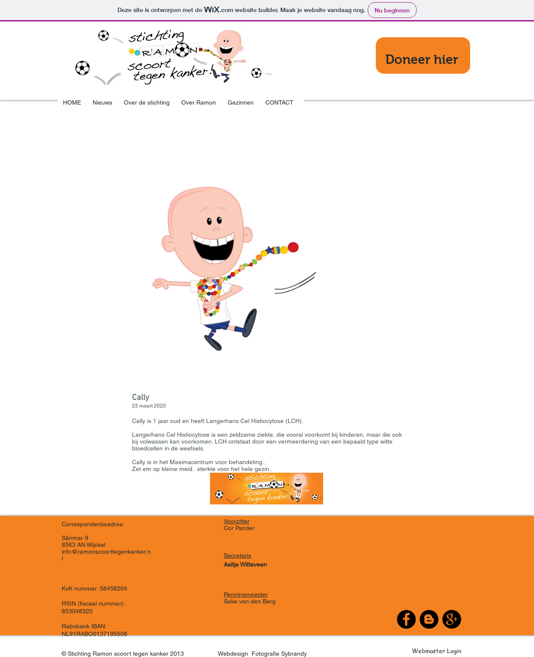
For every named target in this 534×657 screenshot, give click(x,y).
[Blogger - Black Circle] (429, 619)
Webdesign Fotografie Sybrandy (260, 653)
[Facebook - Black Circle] (406, 619)
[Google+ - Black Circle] (451, 619)
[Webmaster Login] (436, 650)
